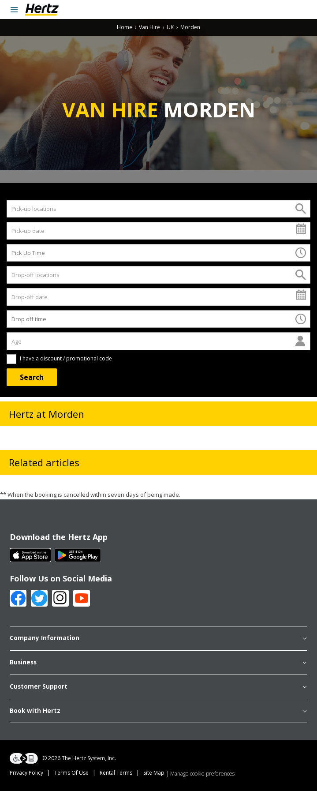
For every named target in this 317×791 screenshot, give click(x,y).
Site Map (153, 772)
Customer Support (158, 687)
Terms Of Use (71, 772)
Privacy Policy (26, 772)
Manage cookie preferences (202, 773)
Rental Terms (116, 772)
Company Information (158, 638)
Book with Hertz (158, 711)
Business (158, 662)
